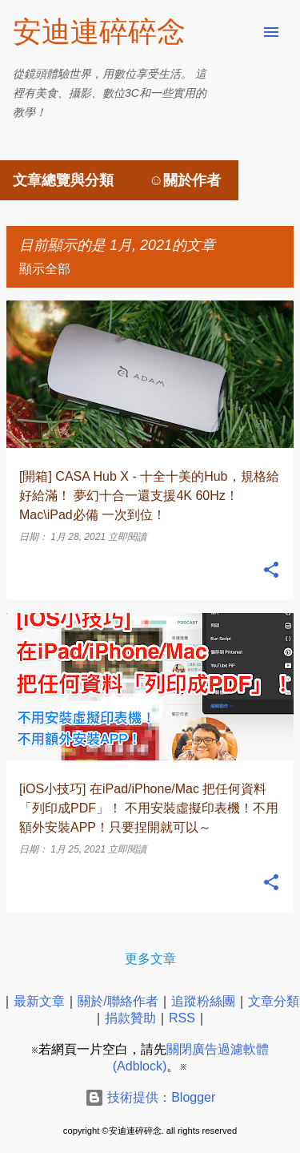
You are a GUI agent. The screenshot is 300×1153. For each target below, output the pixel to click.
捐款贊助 (130, 1018)
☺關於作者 (185, 180)
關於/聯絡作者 (118, 1001)
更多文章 (150, 959)
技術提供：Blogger (150, 1097)
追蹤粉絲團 (203, 1001)
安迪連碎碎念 (99, 31)
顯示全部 (44, 269)
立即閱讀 (127, 536)
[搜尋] (239, 32)
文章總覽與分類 (63, 180)
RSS (182, 1018)
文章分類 (273, 1001)
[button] (271, 570)
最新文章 (39, 1001)
